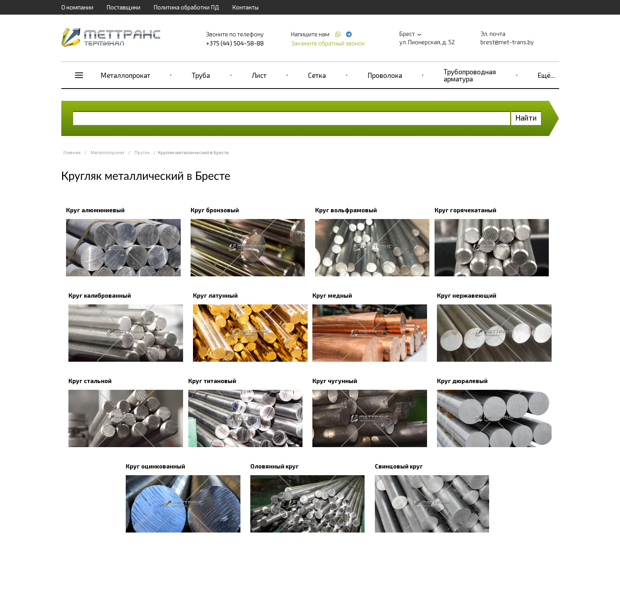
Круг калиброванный (99, 295)
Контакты (245, 7)
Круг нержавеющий (466, 295)
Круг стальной (90, 380)
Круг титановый (212, 380)
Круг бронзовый (215, 209)
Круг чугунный (334, 380)
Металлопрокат (125, 75)
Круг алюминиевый (95, 209)
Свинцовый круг (399, 466)
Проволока (385, 75)
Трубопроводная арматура (470, 75)
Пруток (142, 152)
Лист (259, 75)
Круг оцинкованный (155, 466)
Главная (72, 152)
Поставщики (123, 7)
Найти (526, 117)
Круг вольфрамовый (346, 209)
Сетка (317, 75)
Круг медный (332, 295)
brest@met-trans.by (507, 41)
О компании (77, 7)
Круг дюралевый (462, 380)
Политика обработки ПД (186, 7)
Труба (201, 75)
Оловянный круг (274, 466)
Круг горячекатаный (465, 209)
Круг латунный (215, 295)
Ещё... (546, 75)
